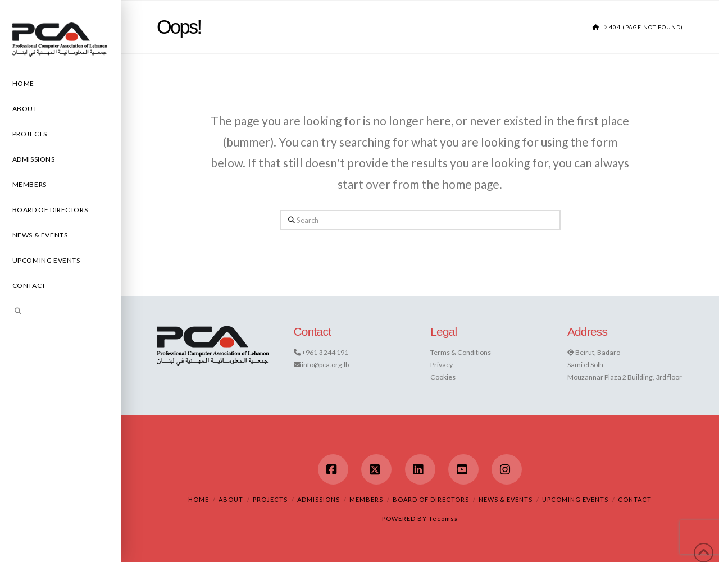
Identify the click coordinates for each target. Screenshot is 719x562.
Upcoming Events (575, 499)
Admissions (318, 499)
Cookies (443, 377)
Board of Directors (431, 499)
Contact (635, 499)
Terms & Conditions (460, 352)
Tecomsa (443, 518)
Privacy (441, 364)
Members (366, 499)
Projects (270, 499)
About (231, 499)
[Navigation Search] (60, 312)
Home (198, 499)
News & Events (506, 499)
